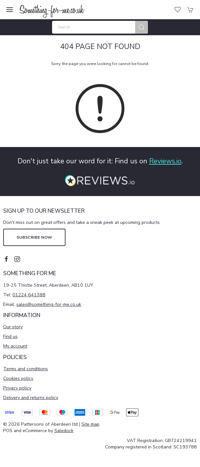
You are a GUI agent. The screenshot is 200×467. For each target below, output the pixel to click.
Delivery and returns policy (30, 397)
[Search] (100, 27)
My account (15, 346)
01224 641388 (28, 294)
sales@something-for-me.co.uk (48, 304)
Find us (10, 336)
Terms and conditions (25, 368)
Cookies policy (18, 378)
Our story (13, 327)
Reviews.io (165, 161)
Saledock (63, 430)
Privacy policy (17, 388)
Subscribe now (34, 237)
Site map (90, 424)
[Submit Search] (141, 27)
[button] (9, 9)
